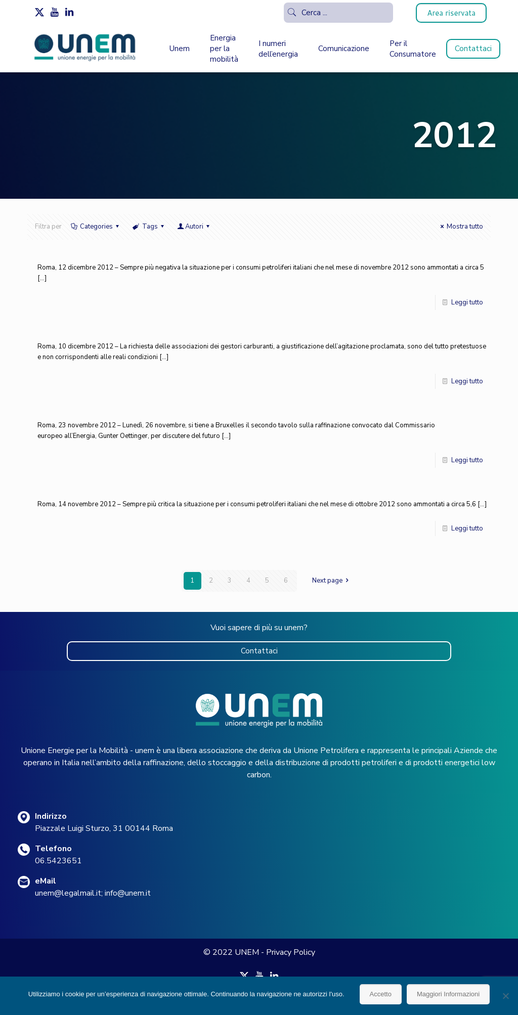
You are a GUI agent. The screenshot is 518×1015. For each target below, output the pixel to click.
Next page (332, 580)
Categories (95, 226)
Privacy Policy (290, 952)
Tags (148, 226)
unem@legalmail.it (68, 893)
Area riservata (451, 13)
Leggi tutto (467, 302)
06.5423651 (58, 860)
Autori (194, 226)
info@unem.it (128, 893)
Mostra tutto (460, 226)
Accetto (381, 994)
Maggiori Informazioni (448, 994)
